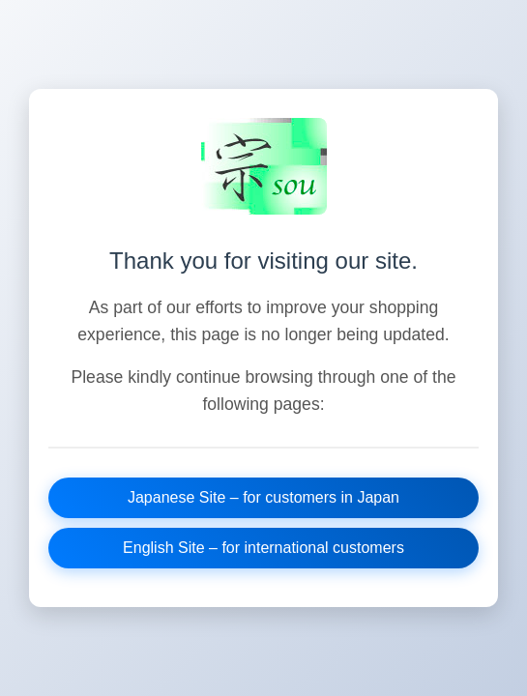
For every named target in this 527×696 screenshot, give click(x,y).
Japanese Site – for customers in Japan (263, 497)
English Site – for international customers (263, 547)
